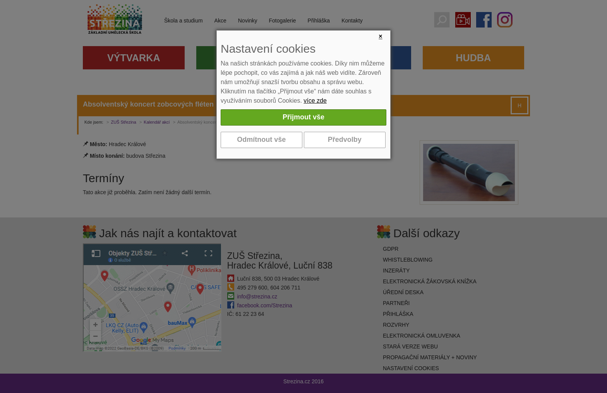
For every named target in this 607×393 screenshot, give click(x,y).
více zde (315, 100)
